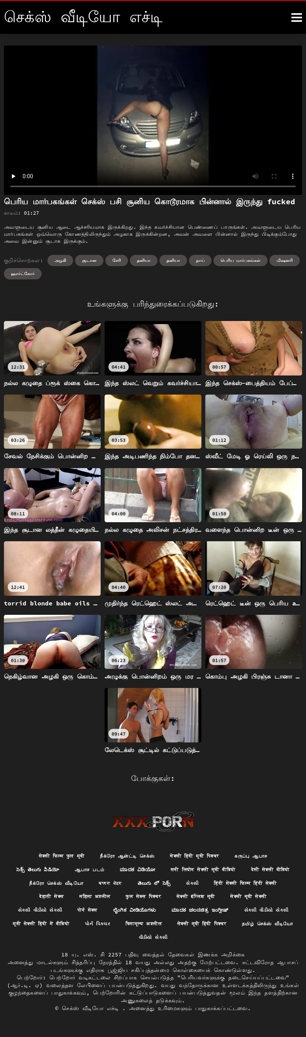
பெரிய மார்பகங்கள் (240, 260)
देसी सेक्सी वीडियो (52, 885)
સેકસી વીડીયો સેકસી (161, 913)
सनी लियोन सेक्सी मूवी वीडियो (237, 870)
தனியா (143, 260)
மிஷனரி (284, 260)
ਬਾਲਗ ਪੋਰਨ (181, 885)
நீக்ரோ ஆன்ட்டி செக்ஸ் (124, 856)
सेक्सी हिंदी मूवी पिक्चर (200, 856)
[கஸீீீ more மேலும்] (296, 17)
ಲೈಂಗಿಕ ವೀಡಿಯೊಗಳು (266, 913)
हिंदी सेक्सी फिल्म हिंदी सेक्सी (75, 899)
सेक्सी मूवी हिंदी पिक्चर (120, 942)
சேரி (116, 260)
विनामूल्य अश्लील (54, 942)
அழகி (60, 260)
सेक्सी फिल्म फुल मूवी (50, 856)
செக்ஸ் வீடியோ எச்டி (92, 1013)
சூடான (89, 260)
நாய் (200, 260)
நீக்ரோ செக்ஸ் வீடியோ (121, 885)
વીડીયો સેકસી (256, 942)
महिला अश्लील (191, 899)
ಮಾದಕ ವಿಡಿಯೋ (163, 870)
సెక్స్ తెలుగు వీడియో (54, 870)
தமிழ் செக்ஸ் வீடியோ (195, 942)
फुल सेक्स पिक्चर (247, 899)
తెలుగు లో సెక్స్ (228, 885)
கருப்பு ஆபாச (264, 856)
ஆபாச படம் (111, 870)
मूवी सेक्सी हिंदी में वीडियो (204, 928)
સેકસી (269, 885)
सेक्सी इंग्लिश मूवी (38, 913)
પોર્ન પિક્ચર (268, 928)
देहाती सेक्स (143, 899)
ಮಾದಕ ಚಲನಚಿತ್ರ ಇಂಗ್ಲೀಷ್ (56, 928)
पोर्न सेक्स (214, 913)
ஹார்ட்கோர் (23, 273)
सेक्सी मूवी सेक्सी (98, 913)
